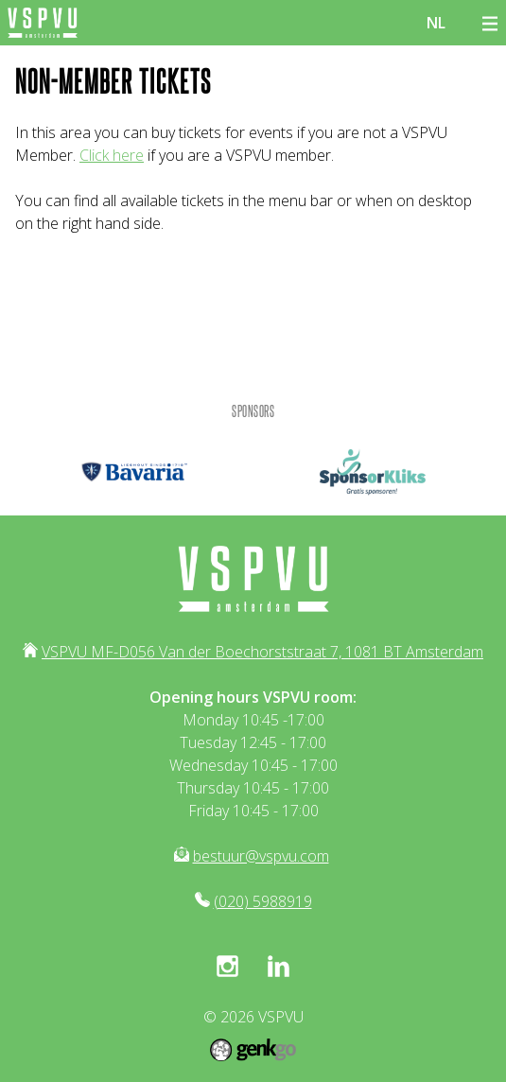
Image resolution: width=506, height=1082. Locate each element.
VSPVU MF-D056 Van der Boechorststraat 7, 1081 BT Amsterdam (262, 651)
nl (436, 22)
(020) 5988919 (263, 901)
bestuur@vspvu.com (261, 856)
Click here (111, 155)
